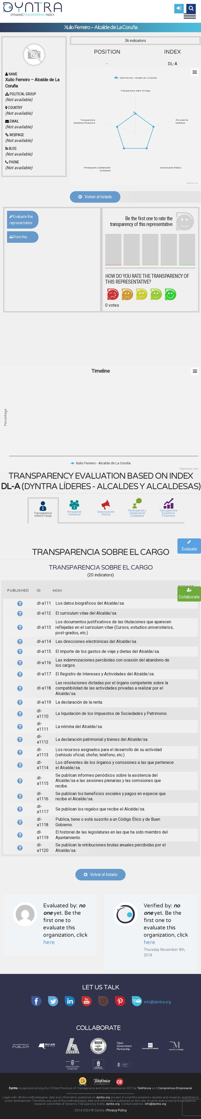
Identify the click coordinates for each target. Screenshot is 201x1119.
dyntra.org (103, 1097)
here (49, 942)
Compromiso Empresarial (175, 1088)
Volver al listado (95, 196)
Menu (190, 14)
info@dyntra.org (155, 1104)
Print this (18, 237)
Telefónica (144, 1088)
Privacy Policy (117, 1110)
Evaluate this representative (21, 219)
